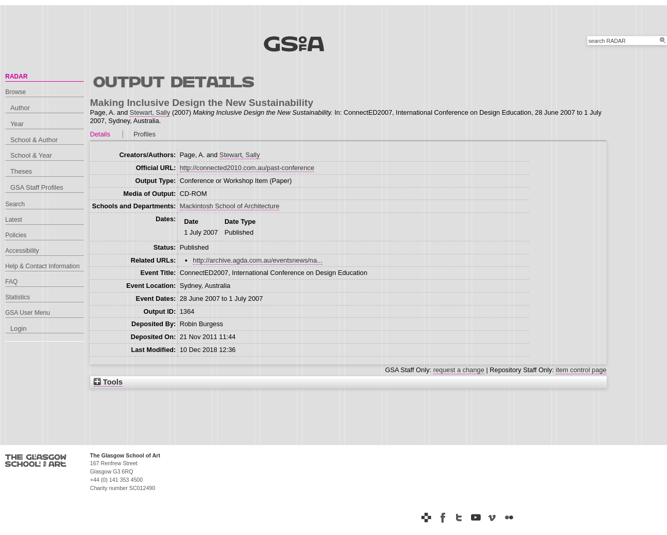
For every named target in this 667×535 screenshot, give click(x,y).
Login (18, 328)
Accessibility (22, 250)
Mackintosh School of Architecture (230, 206)
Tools (108, 382)
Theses (21, 171)
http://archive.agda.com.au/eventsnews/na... (257, 260)
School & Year (31, 155)
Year (17, 124)
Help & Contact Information (42, 266)
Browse (15, 92)
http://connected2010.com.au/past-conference (247, 168)
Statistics (17, 297)
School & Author (34, 140)
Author (20, 108)
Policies (15, 235)
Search (15, 204)
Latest (13, 219)
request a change (458, 370)
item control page (581, 370)
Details (100, 134)
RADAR (16, 76)
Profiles (144, 134)
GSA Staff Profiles (36, 187)
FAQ (11, 281)
